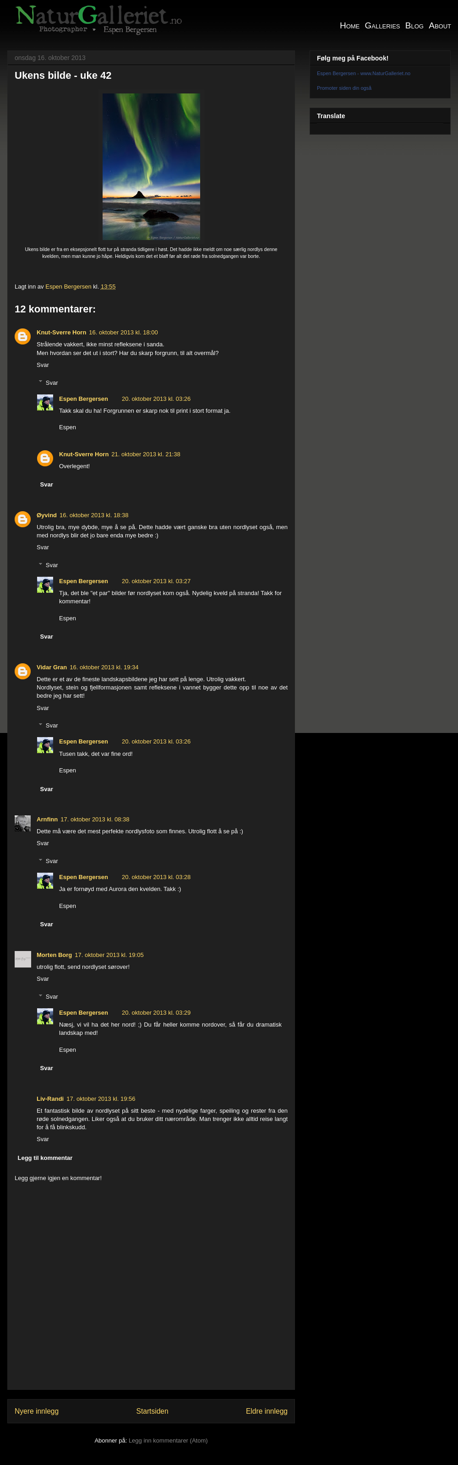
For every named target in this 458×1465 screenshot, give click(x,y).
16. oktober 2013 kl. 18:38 (94, 515)
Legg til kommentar (45, 1157)
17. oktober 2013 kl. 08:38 (94, 819)
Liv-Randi (50, 1098)
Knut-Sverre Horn (61, 332)
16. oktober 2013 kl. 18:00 (123, 332)
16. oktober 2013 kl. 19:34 (104, 667)
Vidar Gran (52, 667)
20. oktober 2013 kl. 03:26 (156, 398)
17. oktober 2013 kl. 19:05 (109, 954)
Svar (43, 364)
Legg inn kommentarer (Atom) (168, 1440)
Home (350, 25)
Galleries (382, 25)
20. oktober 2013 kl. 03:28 (156, 877)
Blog (414, 25)
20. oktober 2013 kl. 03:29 (156, 1012)
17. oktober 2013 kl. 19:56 (100, 1098)
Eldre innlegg (267, 1411)
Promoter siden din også (344, 88)
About (440, 25)
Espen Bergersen (83, 398)
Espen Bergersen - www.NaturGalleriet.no (363, 73)
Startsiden (152, 1411)
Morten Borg (54, 954)
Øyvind (47, 515)
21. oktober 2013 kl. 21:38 (145, 454)
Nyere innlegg (37, 1411)
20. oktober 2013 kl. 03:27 (156, 581)
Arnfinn (47, 819)
